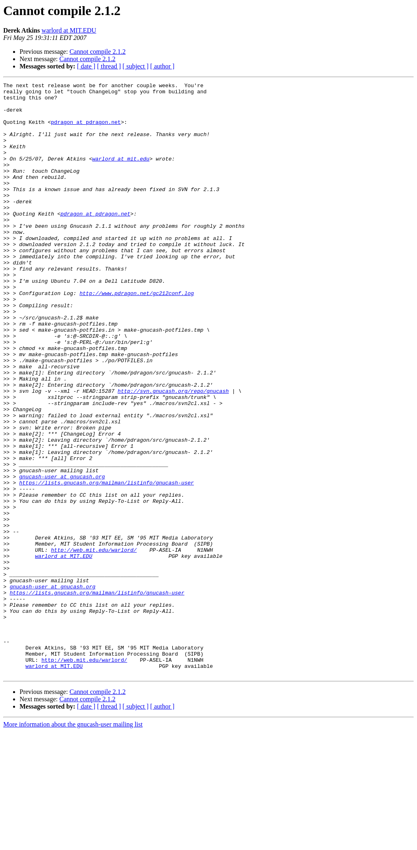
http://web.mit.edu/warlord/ (94, 643)
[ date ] (86, 66)
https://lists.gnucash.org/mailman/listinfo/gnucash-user (106, 563)
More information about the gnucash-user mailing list (73, 842)
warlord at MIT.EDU (69, 30)
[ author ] (162, 66)
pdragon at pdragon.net (86, 130)
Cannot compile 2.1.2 (98, 51)
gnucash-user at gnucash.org (62, 555)
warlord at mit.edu (120, 174)
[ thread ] (109, 66)
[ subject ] (136, 66)
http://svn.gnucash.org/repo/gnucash (173, 453)
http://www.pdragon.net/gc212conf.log (136, 335)
